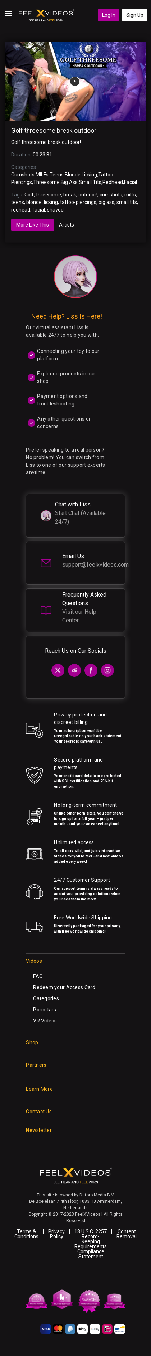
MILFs (42, 175)
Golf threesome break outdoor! (54, 130)
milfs (130, 195)
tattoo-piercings (78, 202)
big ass (106, 202)
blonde (34, 202)
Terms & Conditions (26, 1234)
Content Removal (126, 1234)
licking (51, 202)
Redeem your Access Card (64, 987)
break (69, 195)
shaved (55, 210)
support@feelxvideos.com (95, 564)
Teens (57, 175)
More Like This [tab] (32, 225)
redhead (20, 210)
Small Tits (90, 182)
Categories (46, 998)
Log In (108, 15)
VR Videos (45, 1021)
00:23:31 (42, 154)
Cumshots (23, 175)
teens (17, 202)
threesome (48, 195)
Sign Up (134, 15)
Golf (29, 195)
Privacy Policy (56, 1234)
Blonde (73, 175)
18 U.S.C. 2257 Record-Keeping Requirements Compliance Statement (90, 1244)
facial (38, 210)
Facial (130, 182)
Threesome (46, 182)
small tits (126, 202)
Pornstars (44, 1009)
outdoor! (87, 195)
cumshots (111, 195)
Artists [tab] (66, 225)
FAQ (38, 976)
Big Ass (69, 182)
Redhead (112, 182)
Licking (89, 175)
